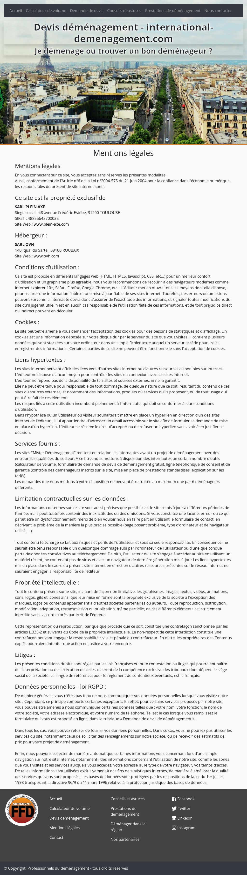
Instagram (184, 827)
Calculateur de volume (46, 10)
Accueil (15, 10)
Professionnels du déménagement (58, 868)
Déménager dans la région (128, 826)
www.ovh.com (46, 256)
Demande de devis (86, 10)
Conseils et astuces (124, 10)
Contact (56, 837)
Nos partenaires (125, 839)
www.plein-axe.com (51, 224)
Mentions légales (64, 827)
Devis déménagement (69, 818)
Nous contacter (218, 10)
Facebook (183, 798)
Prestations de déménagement (173, 10)
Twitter (181, 808)
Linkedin (182, 818)
